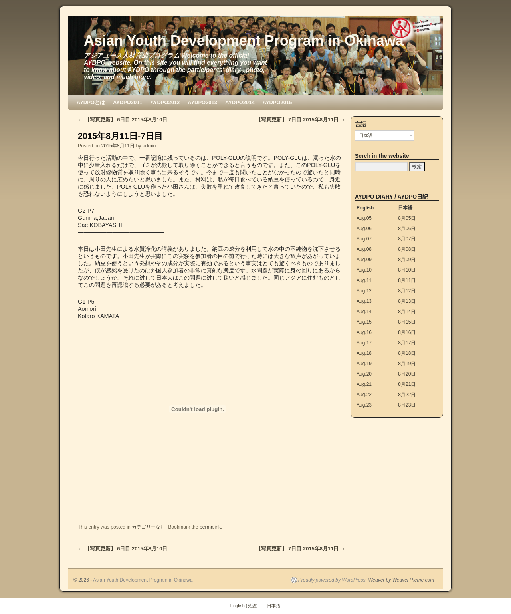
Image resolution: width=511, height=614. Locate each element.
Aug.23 (364, 405)
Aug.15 (364, 322)
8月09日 (407, 259)
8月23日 (407, 405)
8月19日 (407, 363)
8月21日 (407, 384)
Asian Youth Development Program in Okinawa (244, 40)
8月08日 (407, 249)
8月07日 (407, 239)
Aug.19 (364, 363)
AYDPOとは (91, 102)
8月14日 (407, 311)
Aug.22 (364, 394)
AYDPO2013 (202, 102)
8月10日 (407, 270)
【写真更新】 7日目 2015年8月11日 (300, 120)
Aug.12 (364, 291)
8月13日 (407, 301)
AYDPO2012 (165, 102)
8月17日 (407, 343)
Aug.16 (364, 332)
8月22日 (407, 394)
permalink (210, 527)
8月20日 (407, 374)
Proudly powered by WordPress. (332, 580)
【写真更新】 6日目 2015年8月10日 (122, 120)
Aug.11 (364, 280)
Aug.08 (364, 249)
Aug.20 (364, 374)
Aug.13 (364, 301)
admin (149, 146)
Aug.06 (364, 228)
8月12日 (407, 291)
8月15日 (407, 322)
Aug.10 (364, 270)
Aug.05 (364, 218)
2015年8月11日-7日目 (120, 136)
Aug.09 (364, 259)
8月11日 (407, 280)
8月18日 (407, 353)
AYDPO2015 (277, 102)
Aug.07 (364, 239)
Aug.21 (364, 384)
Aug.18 (364, 353)
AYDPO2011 (128, 102)
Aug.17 (364, 343)
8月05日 (407, 218)
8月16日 (407, 332)
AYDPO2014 (240, 102)
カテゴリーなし (148, 527)
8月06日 (407, 228)
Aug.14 (364, 311)
